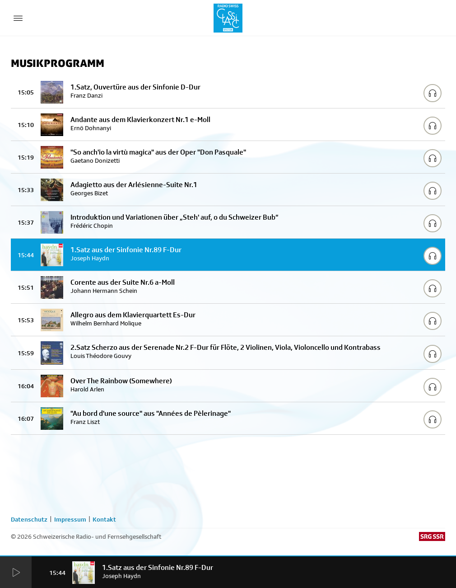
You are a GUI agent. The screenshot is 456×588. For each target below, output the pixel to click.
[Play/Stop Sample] (432, 93)
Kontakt (104, 519)
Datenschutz (29, 519)
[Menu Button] (18, 18)
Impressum (70, 519)
